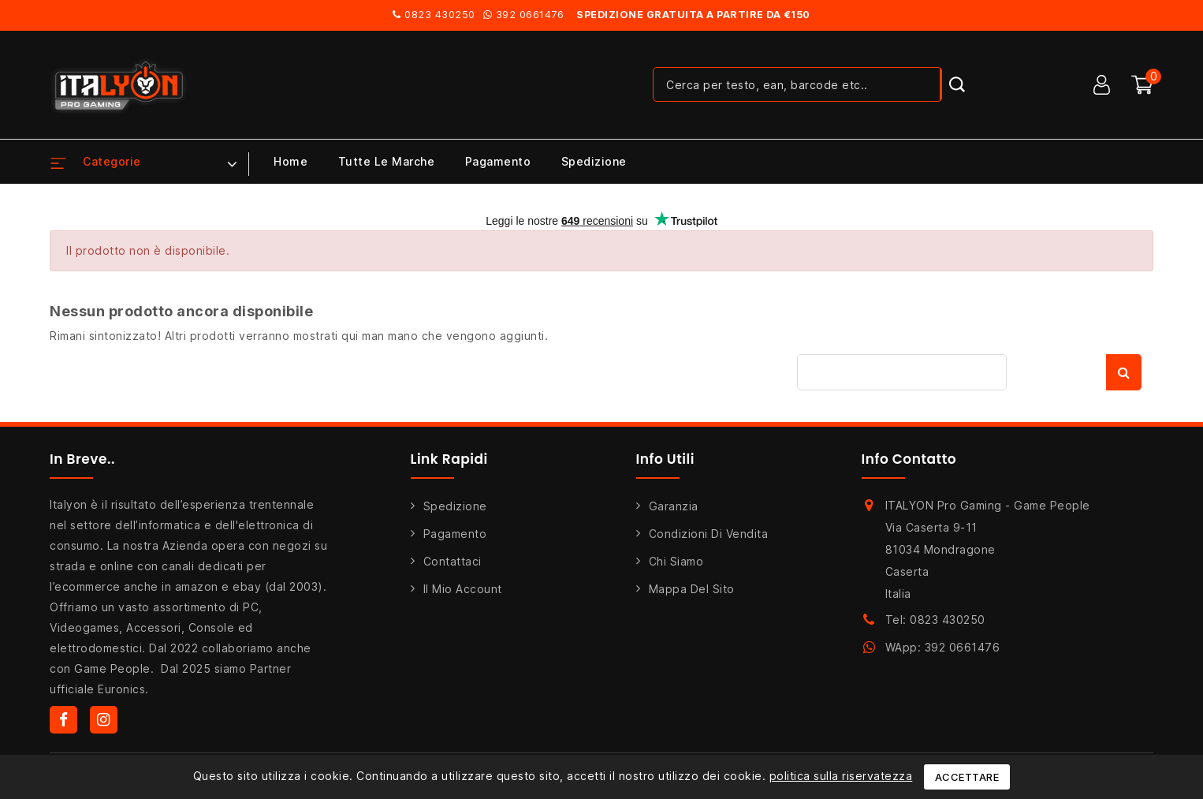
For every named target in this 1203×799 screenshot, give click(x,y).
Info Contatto (909, 459)
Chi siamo (676, 561)
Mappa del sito (692, 589)
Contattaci (452, 561)
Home (290, 161)
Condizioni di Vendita (709, 533)
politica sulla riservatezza (841, 775)
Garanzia (673, 506)
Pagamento (498, 161)
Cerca (1124, 372)
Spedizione (594, 161)
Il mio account (462, 589)
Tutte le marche (386, 161)
